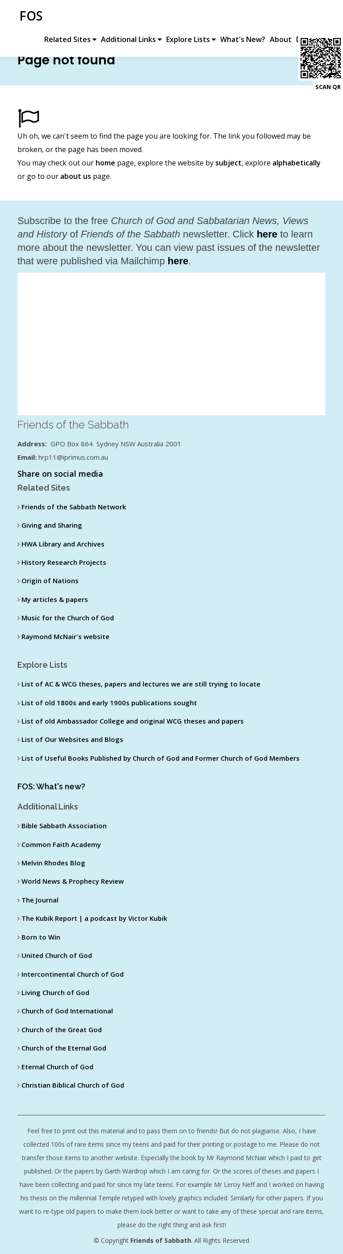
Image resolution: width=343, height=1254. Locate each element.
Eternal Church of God (57, 1066)
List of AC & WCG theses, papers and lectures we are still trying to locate (140, 683)
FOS (29, 15)
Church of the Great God (61, 1029)
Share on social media (60, 473)
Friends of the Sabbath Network (73, 506)
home (105, 163)
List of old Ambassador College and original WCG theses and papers (132, 720)
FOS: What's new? (51, 786)
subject (228, 163)
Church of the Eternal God (63, 1047)
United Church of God (56, 955)
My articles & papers (54, 599)
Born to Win (40, 936)
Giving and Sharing (51, 525)
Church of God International (67, 1010)
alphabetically (296, 163)
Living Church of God (55, 992)
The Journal (40, 899)
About (282, 17)
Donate (310, 17)
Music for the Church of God (67, 617)
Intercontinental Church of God (72, 974)
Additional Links (132, 17)
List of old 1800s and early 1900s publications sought (109, 702)
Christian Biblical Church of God (72, 1084)
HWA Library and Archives (63, 543)
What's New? (244, 17)
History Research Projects (63, 562)
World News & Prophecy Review (72, 881)
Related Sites (72, 17)
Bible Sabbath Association (64, 825)
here (267, 234)
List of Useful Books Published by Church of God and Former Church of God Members (160, 758)
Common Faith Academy (61, 844)
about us (75, 176)
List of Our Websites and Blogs (72, 739)
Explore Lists (192, 17)
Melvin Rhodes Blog (53, 862)
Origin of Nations (50, 580)
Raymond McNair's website (65, 636)
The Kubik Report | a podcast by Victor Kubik (94, 918)
